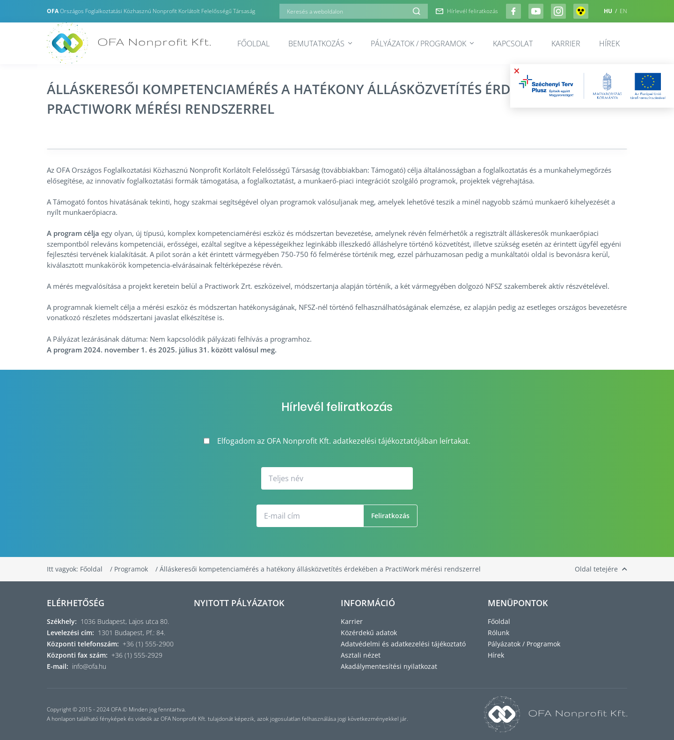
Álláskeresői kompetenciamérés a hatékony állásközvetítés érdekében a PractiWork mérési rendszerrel (320, 568)
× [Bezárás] (516, 70)
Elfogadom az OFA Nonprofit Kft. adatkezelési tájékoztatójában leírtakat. (337, 441)
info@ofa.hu (89, 666)
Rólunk (498, 632)
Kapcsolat (513, 43)
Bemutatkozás (320, 43)
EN (623, 11)
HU (609, 11)
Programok (132, 568)
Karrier (565, 43)
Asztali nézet (361, 655)
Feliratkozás (390, 515)
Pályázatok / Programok (422, 43)
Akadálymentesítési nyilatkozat (389, 666)
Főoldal (253, 43)
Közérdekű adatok (369, 632)
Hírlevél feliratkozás (467, 11)
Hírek (609, 43)
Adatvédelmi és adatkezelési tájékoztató (403, 643)
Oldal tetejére (601, 568)
